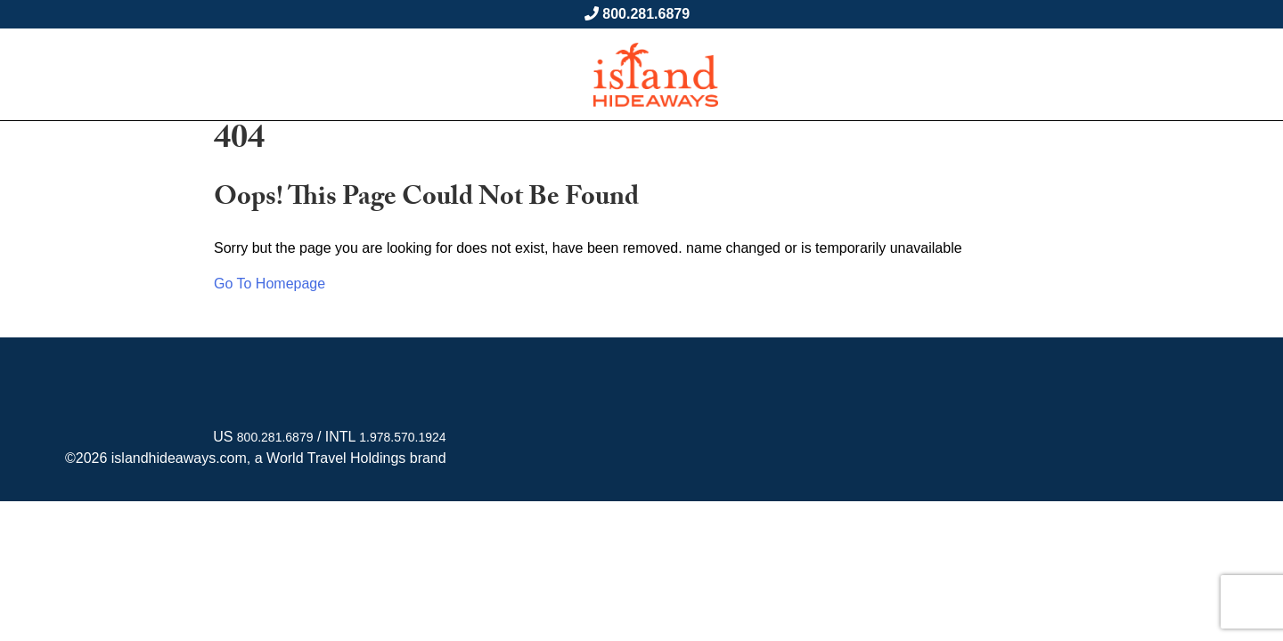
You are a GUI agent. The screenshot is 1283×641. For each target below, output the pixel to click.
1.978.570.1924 (402, 437)
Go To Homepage (269, 283)
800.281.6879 (646, 13)
